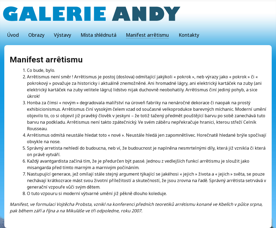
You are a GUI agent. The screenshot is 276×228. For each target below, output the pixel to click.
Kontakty (189, 35)
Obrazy (36, 35)
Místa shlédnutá (98, 35)
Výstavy (62, 35)
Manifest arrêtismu (147, 35)
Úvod (13, 35)
